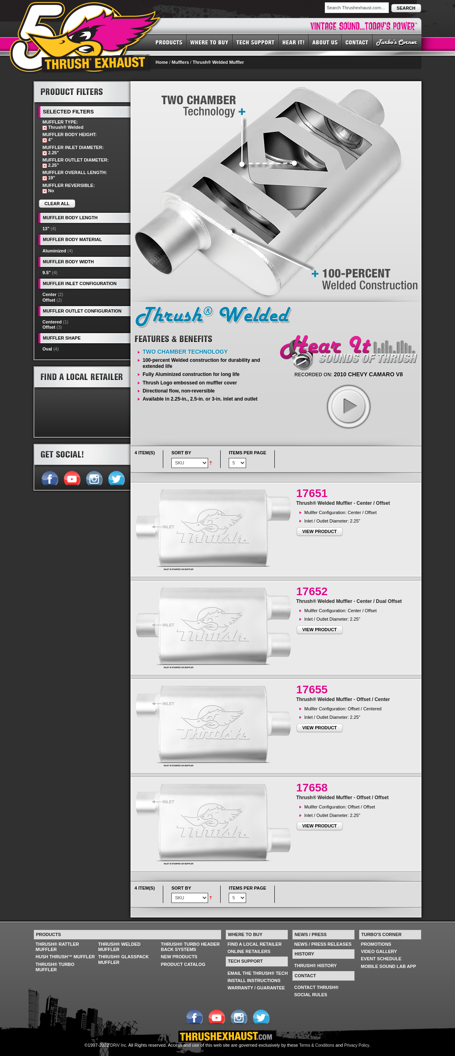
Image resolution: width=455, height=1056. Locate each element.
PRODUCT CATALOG (183, 964)
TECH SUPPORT (256, 42)
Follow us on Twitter (116, 477)
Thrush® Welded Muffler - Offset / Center (343, 699)
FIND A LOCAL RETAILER (254, 944)
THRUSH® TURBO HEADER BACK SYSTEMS (190, 947)
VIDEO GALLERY (379, 951)
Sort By (181, 452)
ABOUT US (325, 42)
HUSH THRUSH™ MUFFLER (65, 956)
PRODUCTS (169, 42)
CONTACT (357, 42)
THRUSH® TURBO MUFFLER (55, 967)
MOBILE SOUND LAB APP (388, 966)
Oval (47, 348)
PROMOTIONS (376, 944)
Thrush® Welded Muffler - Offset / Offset (342, 797)
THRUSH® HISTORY (315, 965)
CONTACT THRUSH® (316, 987)
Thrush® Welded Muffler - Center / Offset (343, 503)
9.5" (46, 272)
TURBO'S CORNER (397, 42)
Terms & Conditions (317, 1045)
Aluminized (54, 250)
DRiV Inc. (118, 1045)
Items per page (247, 452)
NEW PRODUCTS (179, 956)
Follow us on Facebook (49, 477)
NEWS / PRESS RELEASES (323, 944)
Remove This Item (44, 128)
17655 (312, 689)
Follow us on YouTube (72, 477)
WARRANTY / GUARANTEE (256, 987)
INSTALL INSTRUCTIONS (253, 980)
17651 (312, 493)
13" (45, 228)
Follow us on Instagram (94, 477)
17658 (312, 787)
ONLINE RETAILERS (248, 951)
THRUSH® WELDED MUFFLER (119, 947)
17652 (312, 591)
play (348, 406)
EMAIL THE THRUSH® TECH (257, 973)
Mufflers (180, 62)
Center (49, 294)
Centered (52, 321)
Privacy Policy (356, 1045)
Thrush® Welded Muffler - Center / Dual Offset (349, 601)
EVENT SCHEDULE (381, 958)
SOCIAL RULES (310, 994)
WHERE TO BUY (210, 42)
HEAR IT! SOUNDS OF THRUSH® (294, 42)
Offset (48, 300)
